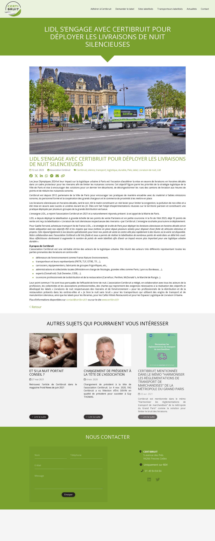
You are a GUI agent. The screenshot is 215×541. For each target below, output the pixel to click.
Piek (129, 170)
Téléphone (75, 454)
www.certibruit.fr (110, 299)
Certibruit (82, 170)
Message (39, 475)
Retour (35, 307)
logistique (112, 170)
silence (91, 170)
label (135, 170)
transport (101, 170)
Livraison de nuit (147, 170)
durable (122, 170)
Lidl (159, 170)
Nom (37, 454)
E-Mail (38, 465)
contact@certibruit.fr (76, 299)
